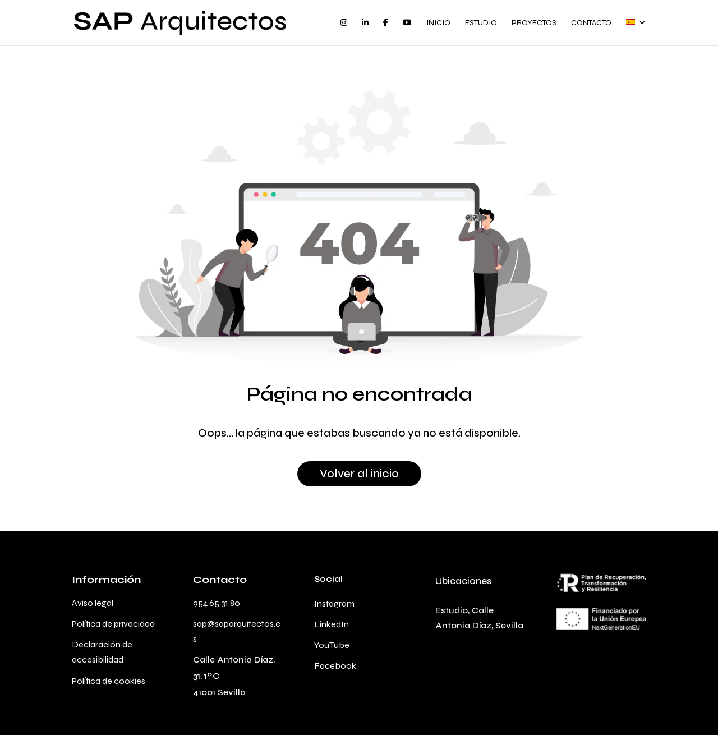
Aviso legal (92, 603)
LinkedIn (331, 624)
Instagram (334, 603)
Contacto (591, 23)
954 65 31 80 (216, 603)
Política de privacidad (113, 623)
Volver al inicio (359, 474)
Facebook (335, 665)
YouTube (331, 645)
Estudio (481, 23)
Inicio (438, 23)
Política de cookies (108, 681)
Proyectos (534, 23)
